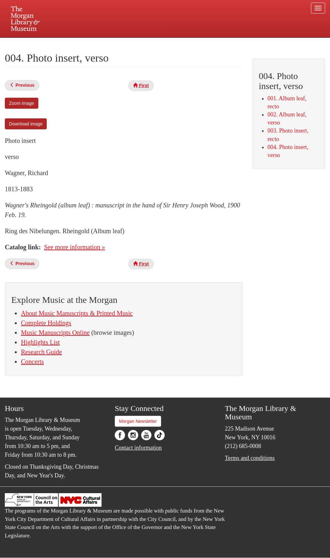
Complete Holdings (46, 322)
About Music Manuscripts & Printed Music (77, 313)
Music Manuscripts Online (55, 332)
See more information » (74, 247)
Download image (26, 123)
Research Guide (41, 351)
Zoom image (21, 103)
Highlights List (40, 342)
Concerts (32, 361)
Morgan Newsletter (138, 421)
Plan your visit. (88, 43)
